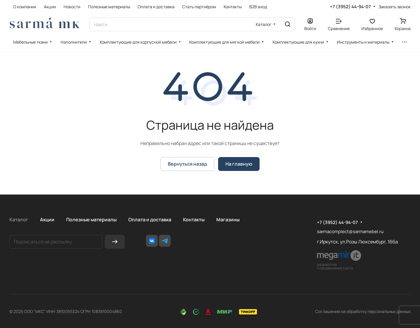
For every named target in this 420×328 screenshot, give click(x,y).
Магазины (228, 219)
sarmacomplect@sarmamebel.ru (350, 231)
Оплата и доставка (149, 219)
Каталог (18, 219)
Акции (47, 219)
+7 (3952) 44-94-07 (350, 6)
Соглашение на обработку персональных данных (363, 311)
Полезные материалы (91, 219)
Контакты (194, 219)
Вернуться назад (187, 164)
